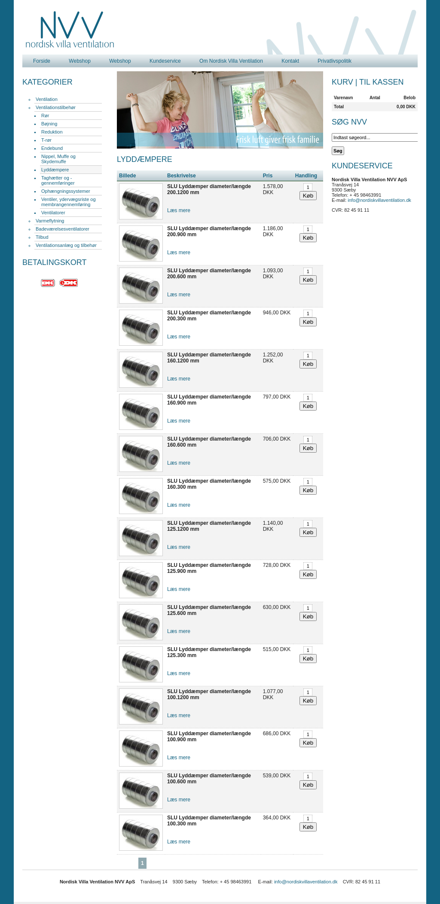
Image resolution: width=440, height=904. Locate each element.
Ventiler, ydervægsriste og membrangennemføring (68, 202)
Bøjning (49, 123)
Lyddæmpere (55, 169)
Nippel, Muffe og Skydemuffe (58, 159)
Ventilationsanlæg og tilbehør (66, 245)
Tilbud (42, 237)
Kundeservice (165, 61)
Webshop (79, 61)
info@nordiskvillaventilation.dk (379, 200)
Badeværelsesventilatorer (62, 228)
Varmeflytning (50, 220)
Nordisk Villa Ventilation (70, 30)
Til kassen (381, 82)
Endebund (52, 148)
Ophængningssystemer (65, 191)
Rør (45, 115)
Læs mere (178, 210)
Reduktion (52, 131)
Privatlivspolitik (334, 61)
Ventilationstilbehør (56, 107)
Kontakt (290, 61)
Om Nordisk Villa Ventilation (231, 61)
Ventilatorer (53, 212)
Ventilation (47, 99)
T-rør (46, 140)
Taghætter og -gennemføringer (58, 180)
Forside (41, 61)
